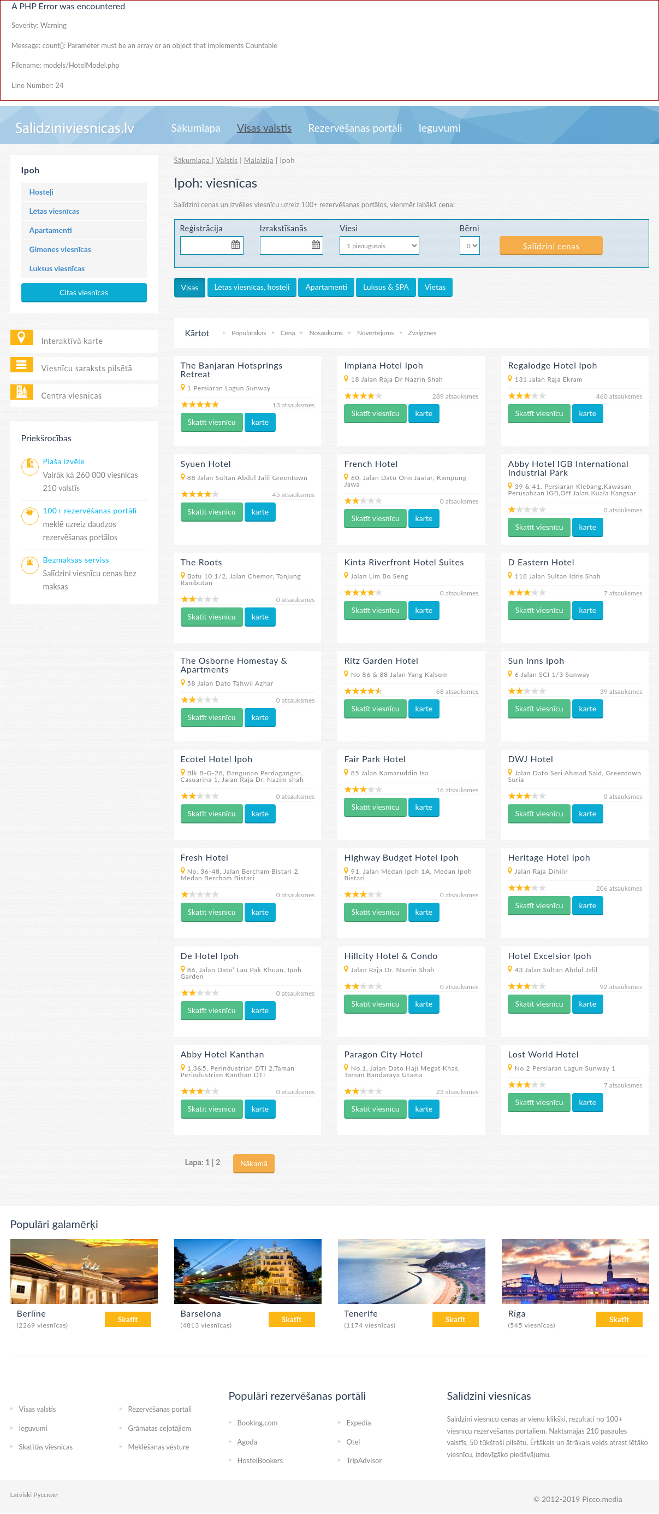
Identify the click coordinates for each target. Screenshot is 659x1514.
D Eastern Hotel (541, 562)
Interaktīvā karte (72, 341)
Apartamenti (50, 230)
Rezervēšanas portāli (355, 127)
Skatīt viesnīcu (212, 421)
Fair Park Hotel (375, 758)
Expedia (359, 1422)
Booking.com (258, 1422)
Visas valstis (264, 127)
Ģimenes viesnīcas (60, 249)
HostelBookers (260, 1460)
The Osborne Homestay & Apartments (234, 664)
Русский (45, 1494)
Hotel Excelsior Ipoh (549, 955)
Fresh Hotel (205, 857)
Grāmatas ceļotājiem (160, 1428)
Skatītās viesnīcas (46, 1446)
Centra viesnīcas (71, 395)
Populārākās (248, 333)
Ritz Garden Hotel (381, 660)
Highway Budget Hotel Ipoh (401, 857)
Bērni (469, 228)
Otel (353, 1441)
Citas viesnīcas (84, 292)
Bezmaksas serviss (76, 559)
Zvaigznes (422, 333)
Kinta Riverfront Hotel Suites (404, 562)
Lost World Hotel (543, 1054)
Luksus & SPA (386, 286)
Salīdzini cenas (551, 246)
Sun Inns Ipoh (536, 660)
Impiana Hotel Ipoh (383, 365)
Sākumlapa (196, 127)
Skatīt (128, 1319)
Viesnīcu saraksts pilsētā (87, 368)
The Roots (202, 562)
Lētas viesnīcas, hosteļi (252, 286)
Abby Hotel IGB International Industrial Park (568, 467)
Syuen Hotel (206, 463)
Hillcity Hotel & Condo (391, 955)
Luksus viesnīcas (57, 268)
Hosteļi (41, 191)
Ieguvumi (440, 127)
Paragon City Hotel (383, 1054)
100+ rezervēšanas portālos (344, 204)
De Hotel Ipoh (210, 955)
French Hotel (370, 463)
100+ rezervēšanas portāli (90, 510)
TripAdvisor (364, 1460)
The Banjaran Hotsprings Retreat (232, 369)
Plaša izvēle (64, 461)
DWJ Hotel (530, 758)
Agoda (248, 1441)
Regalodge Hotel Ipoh (552, 365)
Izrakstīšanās (283, 228)
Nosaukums (325, 333)
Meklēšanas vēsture (158, 1446)
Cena (288, 333)
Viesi (349, 228)
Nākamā (254, 1163)
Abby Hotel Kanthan (223, 1054)
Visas (190, 287)
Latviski (21, 1494)
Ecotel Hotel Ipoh (217, 758)
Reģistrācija (201, 228)
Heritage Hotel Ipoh (549, 857)
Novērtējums (375, 333)
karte (260, 421)
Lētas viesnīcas (54, 210)
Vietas (435, 286)
